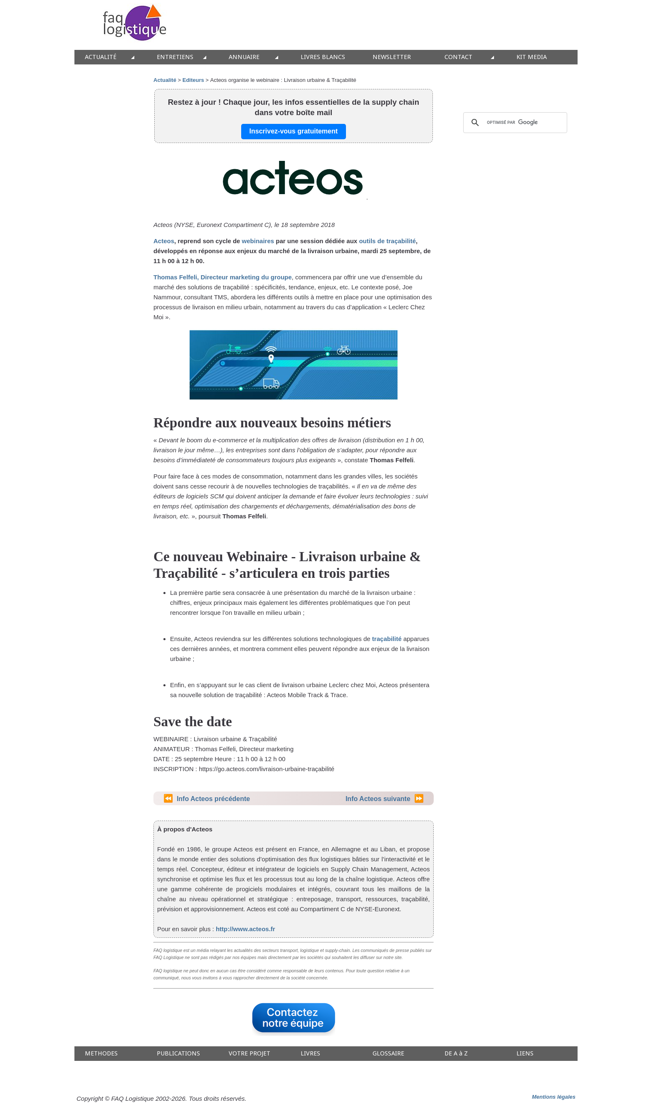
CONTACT (458, 57)
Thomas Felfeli (175, 277)
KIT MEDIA (531, 57)
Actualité (164, 80)
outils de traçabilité (387, 240)
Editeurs (193, 80)
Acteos (163, 240)
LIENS (524, 1053)
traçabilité (387, 638)
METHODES (101, 1053)
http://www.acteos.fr (245, 928)
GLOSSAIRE (388, 1053)
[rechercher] (514, 123)
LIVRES (310, 1053)
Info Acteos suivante (378, 798)
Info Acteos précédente (213, 798)
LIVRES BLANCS (323, 57)
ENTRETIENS (175, 57)
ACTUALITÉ (100, 57)
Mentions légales (553, 1097)
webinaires (258, 240)
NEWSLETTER (392, 57)
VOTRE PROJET (249, 1053)
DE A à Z (456, 1053)
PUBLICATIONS (178, 1053)
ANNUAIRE (244, 57)
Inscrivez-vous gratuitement (293, 131)
